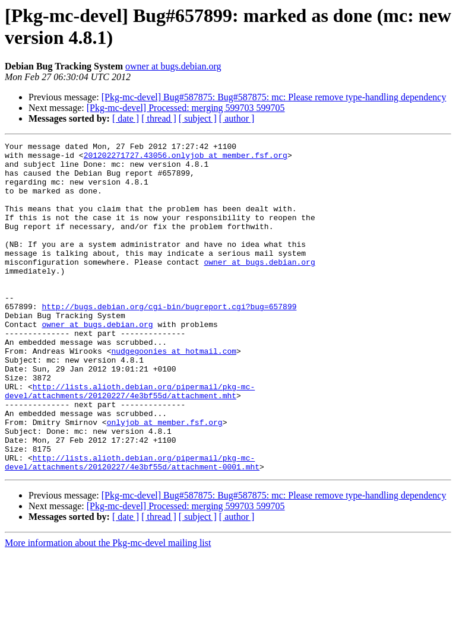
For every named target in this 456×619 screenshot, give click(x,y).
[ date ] (125, 118)
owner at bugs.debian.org (173, 66)
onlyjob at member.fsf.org (165, 479)
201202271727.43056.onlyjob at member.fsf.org (185, 158)
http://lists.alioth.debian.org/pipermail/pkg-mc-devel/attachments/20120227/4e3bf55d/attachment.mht (130, 441)
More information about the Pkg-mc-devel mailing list (108, 609)
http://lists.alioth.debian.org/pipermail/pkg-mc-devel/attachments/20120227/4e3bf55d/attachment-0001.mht (132, 527)
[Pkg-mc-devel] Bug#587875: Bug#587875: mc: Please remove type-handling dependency (274, 97)
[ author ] (237, 118)
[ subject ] (198, 118)
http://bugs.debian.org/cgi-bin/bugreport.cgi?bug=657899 (169, 340)
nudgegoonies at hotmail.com (173, 393)
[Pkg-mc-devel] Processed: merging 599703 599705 (186, 108)
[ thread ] (158, 118)
